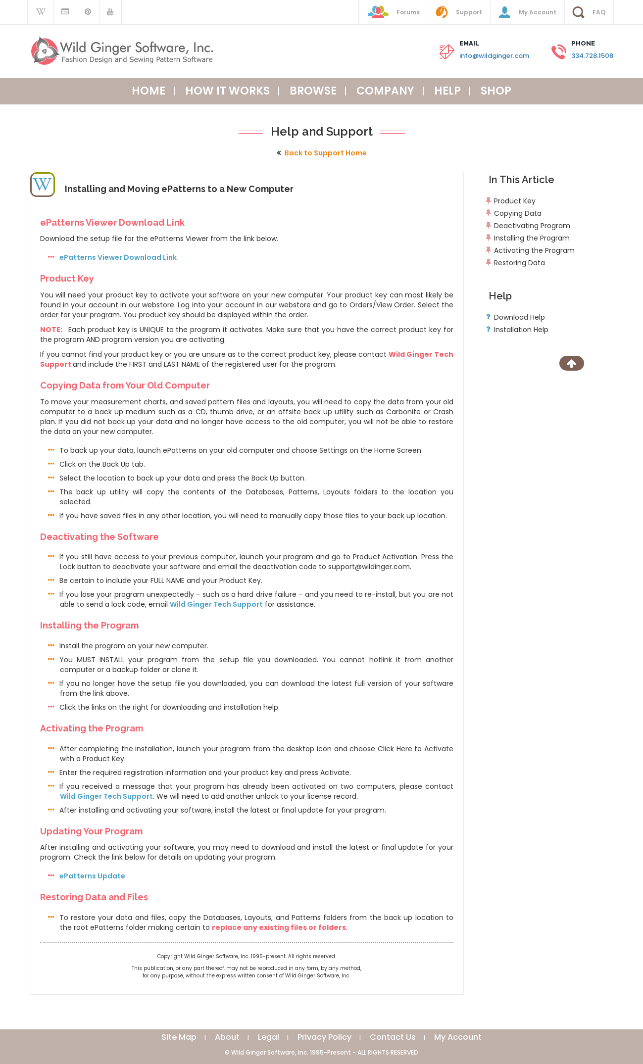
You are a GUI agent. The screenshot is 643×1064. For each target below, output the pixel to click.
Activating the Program (534, 250)
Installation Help (521, 330)
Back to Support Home (326, 153)
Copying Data (518, 213)
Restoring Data (519, 263)
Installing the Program (532, 238)
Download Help (519, 317)
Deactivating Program (532, 226)
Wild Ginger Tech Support (216, 604)
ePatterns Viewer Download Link (118, 257)
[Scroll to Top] (571, 363)
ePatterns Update (92, 876)
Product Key (515, 201)
